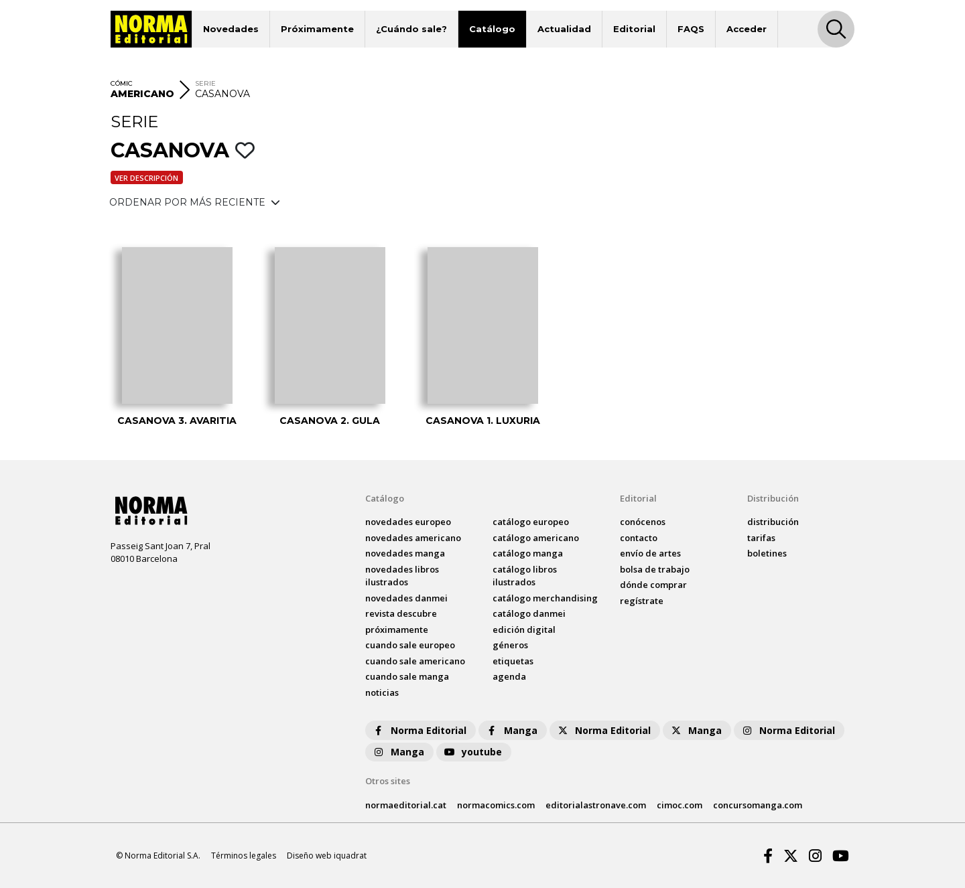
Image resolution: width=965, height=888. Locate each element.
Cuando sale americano (415, 661)
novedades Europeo (408, 522)
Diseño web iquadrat (327, 855)
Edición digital (524, 629)
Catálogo (492, 28)
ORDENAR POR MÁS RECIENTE (194, 202)
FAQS (691, 28)
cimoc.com (679, 805)
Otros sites (387, 781)
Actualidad (564, 28)
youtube (472, 751)
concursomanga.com (757, 805)
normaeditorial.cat (405, 805)
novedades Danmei (406, 598)
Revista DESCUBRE (401, 613)
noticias (382, 692)
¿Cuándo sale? (411, 28)
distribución (773, 522)
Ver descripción (146, 178)
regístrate (641, 601)
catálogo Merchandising (545, 598)
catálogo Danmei (529, 613)
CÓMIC (122, 83)
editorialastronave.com (595, 805)
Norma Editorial (419, 730)
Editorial (634, 28)
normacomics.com (496, 805)
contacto (638, 538)
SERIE (205, 83)
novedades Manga (405, 553)
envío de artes (650, 553)
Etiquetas (513, 661)
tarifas (761, 538)
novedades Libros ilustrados (402, 576)
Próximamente (317, 28)
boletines (767, 553)
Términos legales (243, 855)
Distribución (773, 498)
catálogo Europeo (531, 522)
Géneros (510, 645)
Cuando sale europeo (410, 645)
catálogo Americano (536, 538)
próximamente (396, 629)
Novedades (231, 28)
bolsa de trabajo (655, 569)
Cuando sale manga (407, 676)
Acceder (746, 28)
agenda (509, 676)
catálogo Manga (528, 553)
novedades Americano (413, 538)
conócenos (642, 522)
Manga (511, 730)
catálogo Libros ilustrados (525, 576)
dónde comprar (653, 585)
